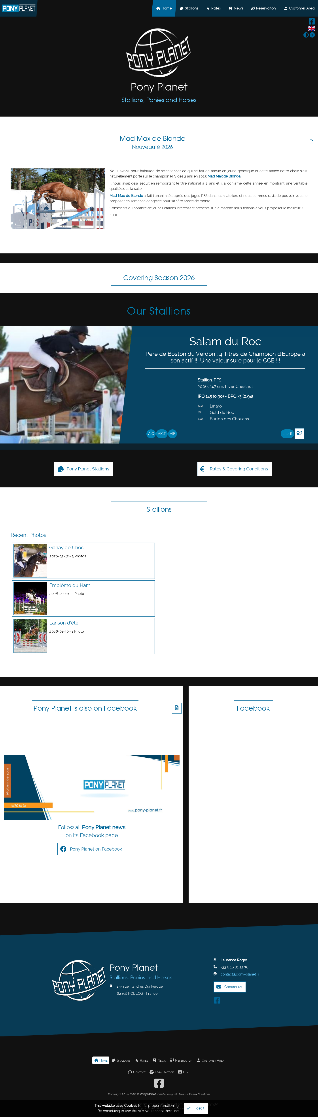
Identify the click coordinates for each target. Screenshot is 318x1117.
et (199, 412)
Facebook (253, 708)
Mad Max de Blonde (153, 142)
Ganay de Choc (66, 547)
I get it (195, 1108)
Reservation (263, 8)
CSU (184, 1058)
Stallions (189, 8)
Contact (137, 1058)
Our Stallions (159, 311)
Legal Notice (162, 1058)
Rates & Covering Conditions (234, 469)
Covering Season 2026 (159, 278)
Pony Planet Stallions (83, 469)
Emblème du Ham (69, 585)
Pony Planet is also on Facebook (85, 708)
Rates (213, 8)
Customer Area (210, 1046)
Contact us (229, 973)
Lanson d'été (63, 623)
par (200, 406)
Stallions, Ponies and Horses (159, 99)
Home (164, 8)
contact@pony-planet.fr (240, 960)
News (235, 8)
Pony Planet (159, 87)
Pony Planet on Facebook (91, 842)
